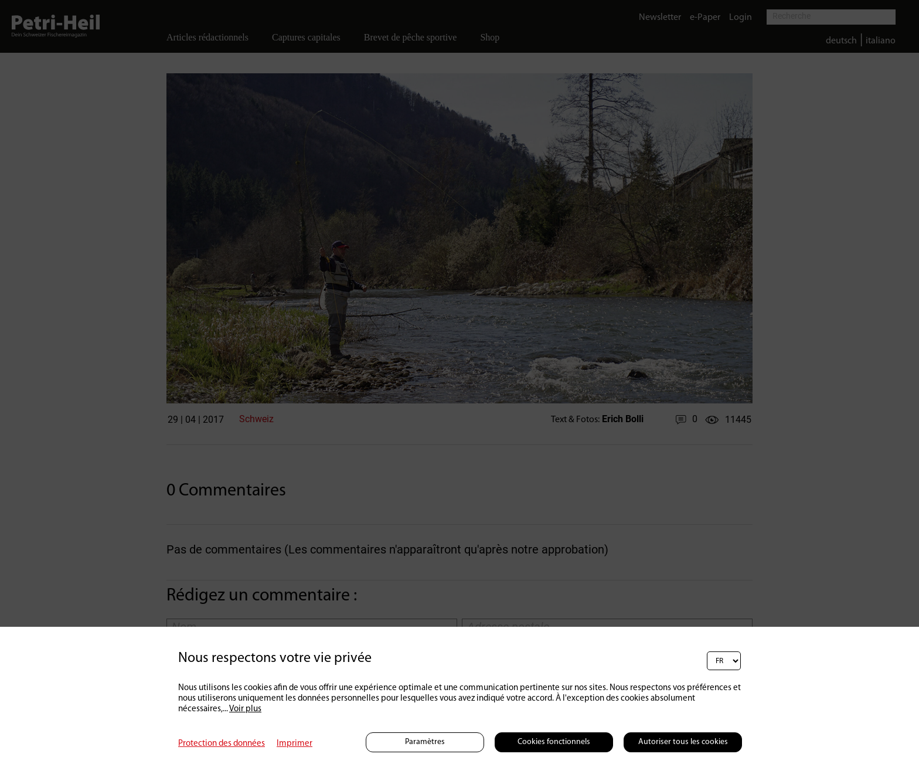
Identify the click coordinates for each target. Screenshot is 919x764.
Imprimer (294, 743)
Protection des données (221, 743)
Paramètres (425, 742)
